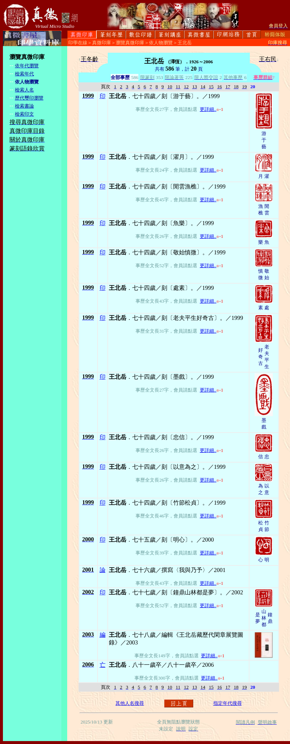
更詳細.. (208, 109)
